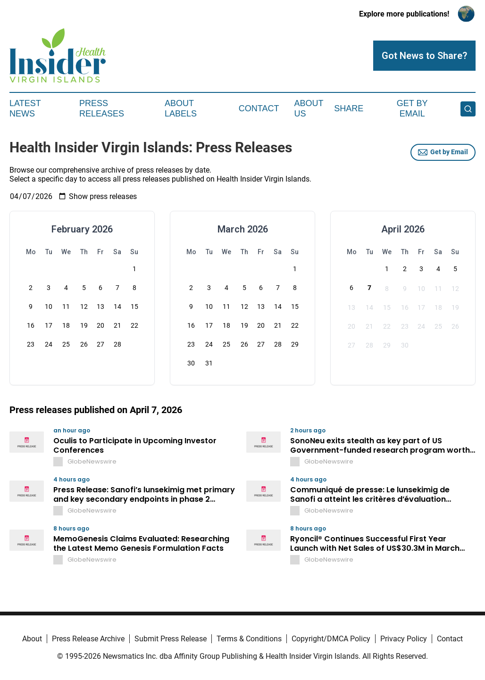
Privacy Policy (403, 638)
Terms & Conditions (249, 638)
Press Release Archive (88, 638)
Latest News (25, 108)
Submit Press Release (170, 638)
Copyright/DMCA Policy (331, 638)
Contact (259, 108)
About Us (308, 108)
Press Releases (101, 108)
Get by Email (443, 152)
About (32, 638)
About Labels (181, 108)
